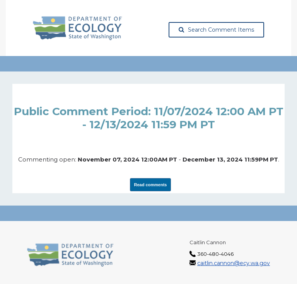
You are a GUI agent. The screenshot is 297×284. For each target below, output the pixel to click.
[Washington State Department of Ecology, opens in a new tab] (77, 28)
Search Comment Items (216, 29)
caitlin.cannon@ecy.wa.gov (233, 263)
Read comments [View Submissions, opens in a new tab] (150, 184)
